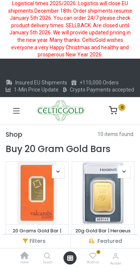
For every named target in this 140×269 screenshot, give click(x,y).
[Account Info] (115, 256)
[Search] (47, 256)
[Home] (25, 256)
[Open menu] (70, 258)
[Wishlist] (92, 255)
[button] (109, 241)
